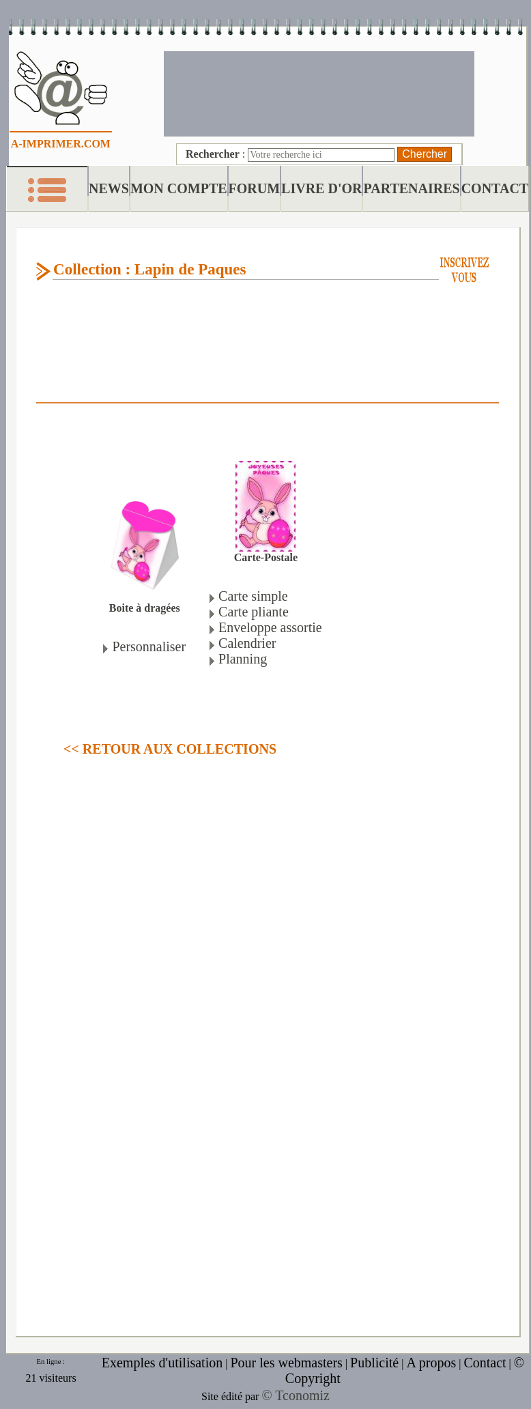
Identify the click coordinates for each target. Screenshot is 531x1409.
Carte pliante (253, 611)
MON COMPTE (178, 188)
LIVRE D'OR (321, 188)
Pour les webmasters (286, 1362)
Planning (242, 658)
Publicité (374, 1362)
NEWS (109, 188)
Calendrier (247, 643)
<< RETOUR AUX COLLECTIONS (169, 748)
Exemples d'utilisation (162, 1362)
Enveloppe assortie (270, 627)
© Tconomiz (295, 1395)
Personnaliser (149, 646)
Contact (484, 1362)
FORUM (255, 188)
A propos (431, 1362)
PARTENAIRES (411, 188)
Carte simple (253, 595)
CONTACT (495, 188)
